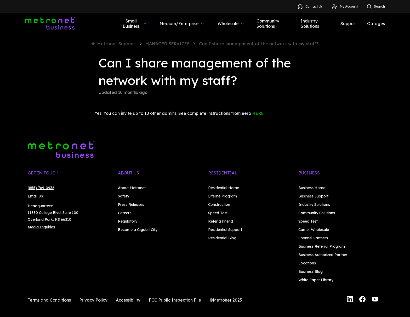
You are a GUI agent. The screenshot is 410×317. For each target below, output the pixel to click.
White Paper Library (315, 280)
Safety (123, 196)
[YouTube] (375, 300)
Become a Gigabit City (137, 229)
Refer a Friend (220, 221)
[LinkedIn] (350, 300)
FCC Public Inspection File (175, 300)
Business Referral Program (321, 246)
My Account (345, 6)
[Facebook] (362, 300)
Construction (219, 204)
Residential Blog (222, 238)
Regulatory (127, 221)
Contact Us (310, 6)
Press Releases (131, 204)
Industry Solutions (310, 23)
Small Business (135, 23)
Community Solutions (268, 23)
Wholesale (231, 23)
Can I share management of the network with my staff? (258, 43)
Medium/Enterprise (182, 23)
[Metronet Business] (50, 23)
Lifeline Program (222, 196)
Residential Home (223, 187)
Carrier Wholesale (313, 229)
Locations (307, 263)
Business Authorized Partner (322, 254)
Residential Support (225, 229)
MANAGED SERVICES (167, 43)
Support (348, 23)
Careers (124, 213)
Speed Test (217, 213)
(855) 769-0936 (41, 187)
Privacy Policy (93, 300)
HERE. (258, 113)
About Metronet (132, 187)
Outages (376, 23)
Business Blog (310, 271)
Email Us (35, 196)
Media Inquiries (41, 227)
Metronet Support (114, 43)
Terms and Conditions (49, 300)
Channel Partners (313, 238)
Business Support (313, 196)
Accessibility (128, 300)
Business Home (311, 187)
